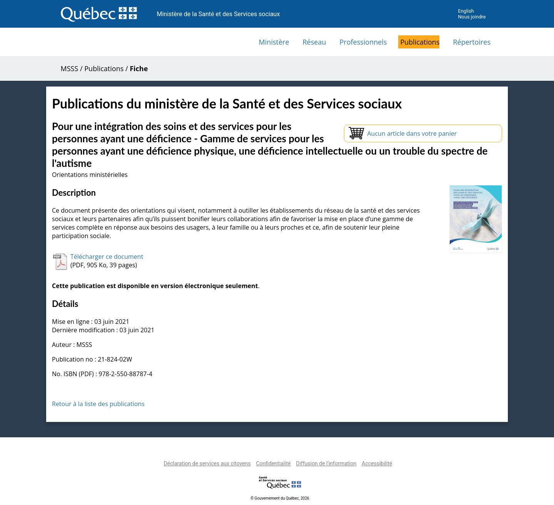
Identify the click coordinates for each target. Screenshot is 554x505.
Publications (419, 42)
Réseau (314, 42)
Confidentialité (273, 463)
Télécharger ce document (106, 256)
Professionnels (363, 42)
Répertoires (472, 42)
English (466, 11)
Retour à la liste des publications (98, 404)
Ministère (274, 42)
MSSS (69, 68)
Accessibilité (377, 463)
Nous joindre (472, 17)
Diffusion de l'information (326, 463)
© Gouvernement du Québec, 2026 (279, 498)
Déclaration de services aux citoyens (207, 463)
